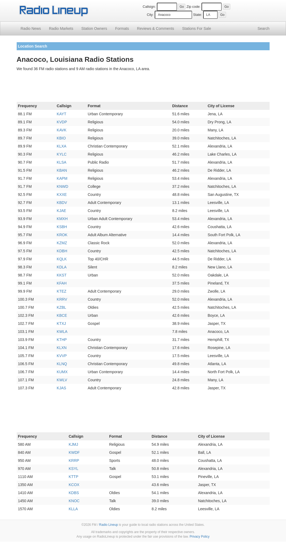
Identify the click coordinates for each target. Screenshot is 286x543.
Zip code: (193, 7)
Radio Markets (61, 28)
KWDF (74, 452)
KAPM (62, 178)
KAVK (61, 130)
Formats (122, 28)
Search (263, 28)
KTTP (73, 476)
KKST (62, 275)
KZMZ (62, 243)
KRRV (62, 299)
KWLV (62, 380)
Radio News (31, 28)
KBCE (62, 315)
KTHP (62, 339)
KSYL (73, 468)
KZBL (61, 307)
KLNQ (62, 364)
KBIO (61, 138)
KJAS (61, 388)
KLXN (62, 348)
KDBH (62, 251)
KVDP (62, 122)
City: (150, 15)
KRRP (74, 460)
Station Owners (94, 28)
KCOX (74, 485)
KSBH (62, 227)
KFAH (62, 283)
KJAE (61, 210)
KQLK (62, 259)
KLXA (61, 146)
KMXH (62, 219)
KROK (62, 235)
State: (197, 15)
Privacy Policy (200, 536)
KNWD (62, 186)
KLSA (61, 162)
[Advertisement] (143, 87)
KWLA (62, 331)
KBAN (62, 170)
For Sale (196, 28)
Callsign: (149, 7)
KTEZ (61, 291)
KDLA (62, 267)
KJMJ (73, 444)
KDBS (74, 493)
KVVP (62, 356)
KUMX (62, 372)
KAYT (61, 114)
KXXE (62, 194)
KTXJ (61, 323)
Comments (155, 28)
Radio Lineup (108, 525)
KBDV (62, 202)
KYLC (62, 154)
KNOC (74, 501)
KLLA (73, 509)
